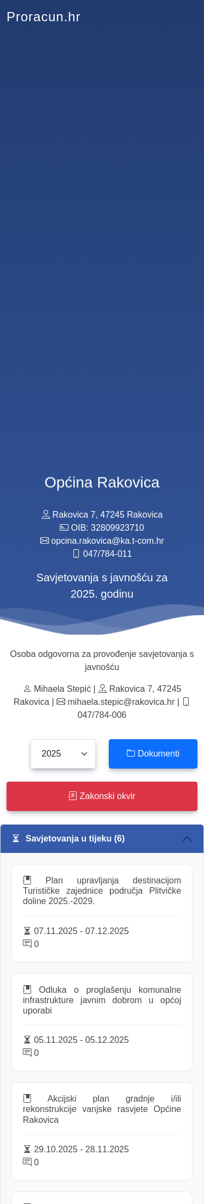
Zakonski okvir (102, 796)
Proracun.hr (44, 16)
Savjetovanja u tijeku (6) (68, 838)
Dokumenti (153, 753)
